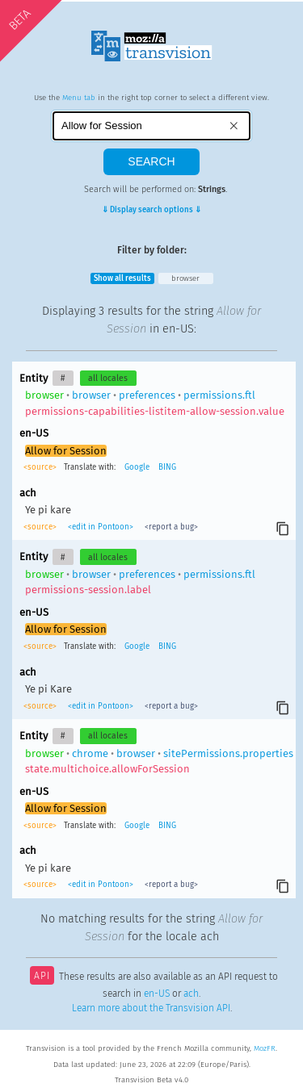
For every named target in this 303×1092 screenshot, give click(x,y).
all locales (108, 378)
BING (167, 467)
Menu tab (78, 98)
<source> (41, 467)
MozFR (265, 1048)
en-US (157, 993)
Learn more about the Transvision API (151, 1008)
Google (136, 467)
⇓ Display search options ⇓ (151, 210)
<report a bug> (170, 527)
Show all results (122, 278)
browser (185, 278)
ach (191, 993)
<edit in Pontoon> (100, 527)
